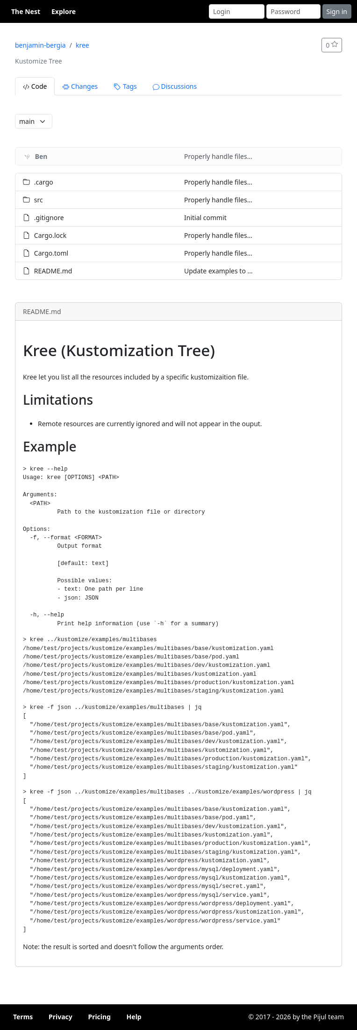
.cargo (43, 182)
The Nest (25, 11)
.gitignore (49, 217)
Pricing (99, 1016)
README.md (53, 270)
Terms (23, 1016)
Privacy (60, 1016)
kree (82, 45)
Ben (41, 156)
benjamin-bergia (40, 45)
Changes (80, 86)
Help (134, 1016)
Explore (63, 11)
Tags (125, 86)
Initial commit (205, 217)
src (38, 199)
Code (35, 86)
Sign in (337, 11)
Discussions (175, 86)
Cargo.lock (50, 235)
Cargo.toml (51, 253)
